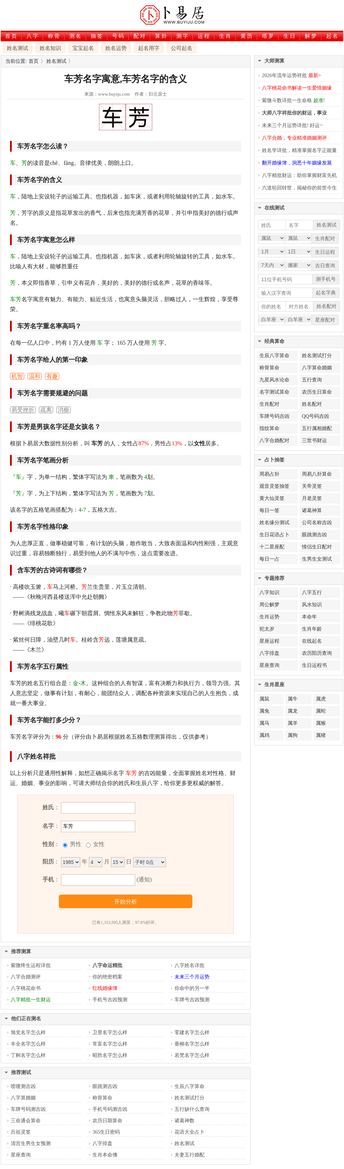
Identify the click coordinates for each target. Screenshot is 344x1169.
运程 (204, 36)
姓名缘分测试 (274, 522)
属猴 (321, 723)
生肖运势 (269, 616)
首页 (11, 36)
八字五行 (312, 592)
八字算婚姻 (23, 1097)
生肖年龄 (312, 629)
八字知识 (269, 592)
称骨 (54, 36)
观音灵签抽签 (274, 486)
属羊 (293, 723)
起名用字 (149, 48)
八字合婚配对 (274, 440)
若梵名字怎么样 (191, 1055)
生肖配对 (269, 404)
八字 (32, 36)
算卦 (161, 36)
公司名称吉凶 (317, 522)
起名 (332, 36)
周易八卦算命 (317, 474)
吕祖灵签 (21, 1132)
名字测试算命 (274, 392)
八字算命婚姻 (317, 367)
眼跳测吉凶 (104, 1086)
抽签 (97, 36)
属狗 (293, 735)
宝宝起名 (83, 48)
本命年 (309, 616)
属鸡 (264, 735)
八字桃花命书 (26, 988)
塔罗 (268, 36)
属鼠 (264, 699)
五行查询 (312, 380)
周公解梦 (269, 604)
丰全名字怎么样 (28, 1044)
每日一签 (269, 510)
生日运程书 (314, 665)
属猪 (321, 735)
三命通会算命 (26, 1120)
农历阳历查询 (317, 653)
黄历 (247, 36)
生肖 (225, 36)
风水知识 (312, 604)
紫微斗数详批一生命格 (293, 100)
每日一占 (269, 559)
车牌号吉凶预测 (191, 999)
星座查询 (21, 1155)
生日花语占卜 (274, 534)
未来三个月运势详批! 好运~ (292, 125)
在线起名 (312, 641)
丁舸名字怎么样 (28, 1055)
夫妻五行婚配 (189, 1155)
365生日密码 (106, 1132)
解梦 (311, 36)
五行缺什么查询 (191, 1109)
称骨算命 (102, 1097)
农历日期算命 (107, 1120)
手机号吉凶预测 (109, 999)
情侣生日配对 (317, 547)
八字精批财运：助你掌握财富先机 (299, 175)
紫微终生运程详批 (31, 965)
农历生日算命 (317, 392)
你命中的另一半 (191, 988)
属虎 (321, 699)
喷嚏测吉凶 (23, 1086)
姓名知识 (50, 48)
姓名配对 (312, 404)
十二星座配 (271, 547)
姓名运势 (116, 48)
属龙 (293, 711)
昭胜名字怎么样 (109, 1055)
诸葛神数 (184, 1120)
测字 (182, 36)
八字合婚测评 (26, 977)
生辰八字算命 (189, 1086)
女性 (98, 844)
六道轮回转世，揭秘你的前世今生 (299, 188)
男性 (75, 844)
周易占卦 (269, 474)
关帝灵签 (312, 486)
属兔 (264, 711)
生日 (289, 36)
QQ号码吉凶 (315, 416)
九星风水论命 (274, 380)
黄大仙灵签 (271, 498)
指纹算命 (269, 428)
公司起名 (181, 48)
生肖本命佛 (104, 1155)
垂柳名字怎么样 (191, 1044)
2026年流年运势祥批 (291, 75)
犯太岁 (266, 629)
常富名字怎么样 (109, 1044)
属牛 (293, 699)
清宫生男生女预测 (31, 1143)
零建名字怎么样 (191, 1032)
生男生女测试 (317, 559)
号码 (118, 36)
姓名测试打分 (189, 1097)
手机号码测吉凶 (109, 1109)
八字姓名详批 (189, 965)
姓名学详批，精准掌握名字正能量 (299, 150)
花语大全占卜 (189, 1132)
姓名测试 (17, 48)
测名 (75, 36)
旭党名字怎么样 (28, 1032)
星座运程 (269, 641)
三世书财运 (314, 440)
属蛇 (321, 711)
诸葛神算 (312, 510)
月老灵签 (312, 498)
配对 (139, 36)
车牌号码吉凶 (274, 416)
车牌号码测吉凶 (28, 1109)
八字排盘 (102, 1143)
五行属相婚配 (317, 428)
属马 (264, 723)
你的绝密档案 (107, 977)
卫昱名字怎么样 (109, 1032)
